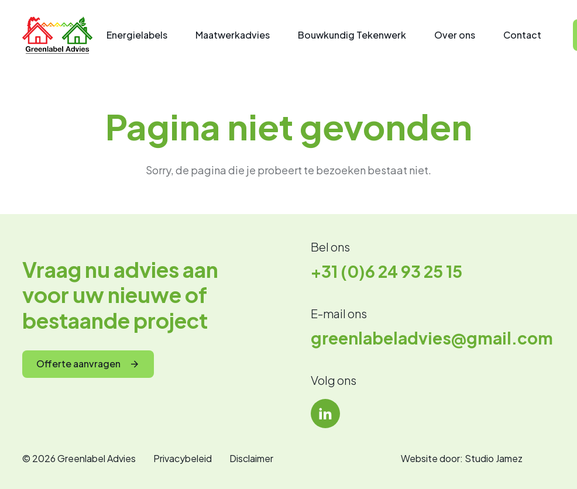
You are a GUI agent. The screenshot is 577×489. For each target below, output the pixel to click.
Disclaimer (251, 458)
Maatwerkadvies (232, 35)
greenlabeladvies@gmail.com (432, 338)
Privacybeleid (182, 458)
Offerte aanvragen (78, 363)
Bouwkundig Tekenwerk (352, 35)
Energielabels (137, 35)
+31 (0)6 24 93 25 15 (386, 271)
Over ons (454, 35)
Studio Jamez (494, 458)
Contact (522, 35)
